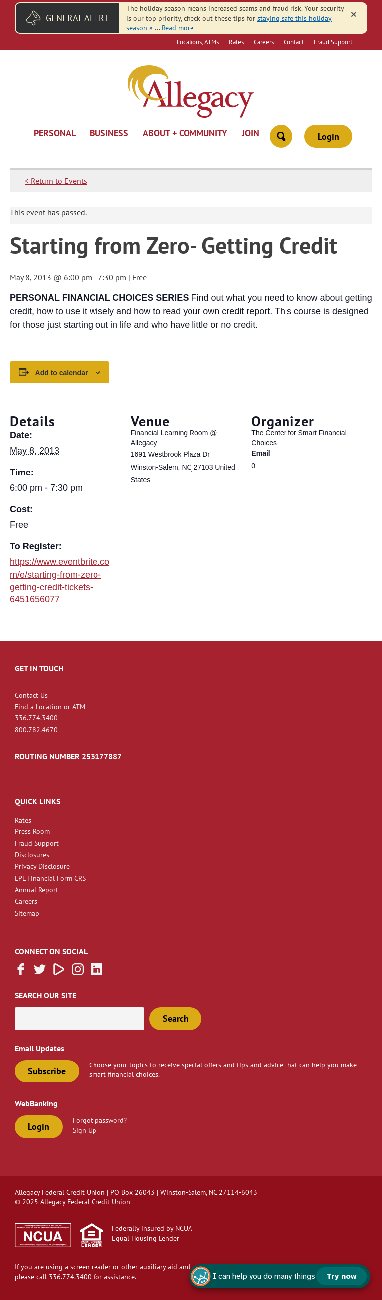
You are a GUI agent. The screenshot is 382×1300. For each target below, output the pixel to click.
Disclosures (32, 854)
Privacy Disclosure (42, 866)
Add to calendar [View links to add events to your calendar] (61, 373)
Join (250, 134)
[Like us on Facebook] (21, 972)
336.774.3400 (36, 717)
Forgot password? (100, 1120)
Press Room (32, 831)
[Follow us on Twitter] (40, 972)
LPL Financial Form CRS (50, 878)
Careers (264, 42)
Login (328, 136)
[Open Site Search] (281, 136)
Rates (236, 42)
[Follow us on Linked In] (96, 972)
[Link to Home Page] (191, 92)
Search (176, 1018)
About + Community (185, 134)
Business (109, 134)
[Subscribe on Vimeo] (59, 972)
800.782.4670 (36, 729)
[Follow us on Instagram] (78, 972)
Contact (294, 42)
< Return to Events (56, 181)
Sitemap (27, 913)
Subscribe (47, 1071)
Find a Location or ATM (50, 706)
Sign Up (84, 1130)
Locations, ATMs (198, 42)
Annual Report (36, 889)
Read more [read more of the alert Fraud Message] (177, 27)
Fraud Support (333, 42)
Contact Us (31, 695)
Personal (55, 134)
